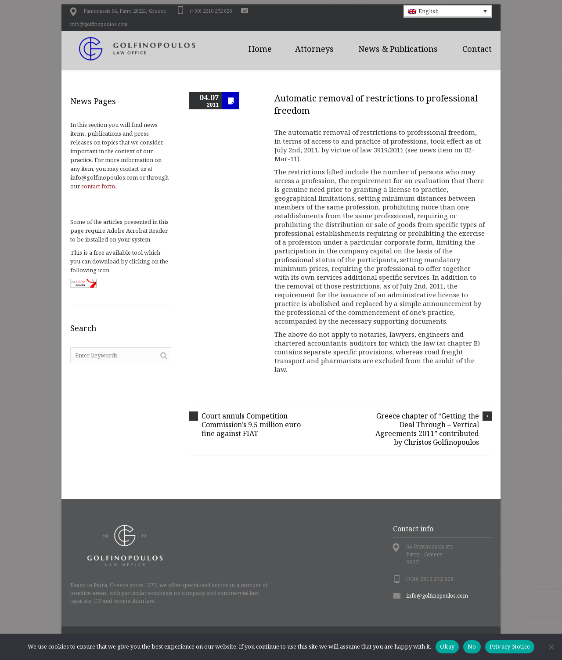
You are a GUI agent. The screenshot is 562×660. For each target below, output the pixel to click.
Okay (447, 646)
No (472, 646)
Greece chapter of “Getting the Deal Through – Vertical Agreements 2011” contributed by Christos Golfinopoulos (427, 429)
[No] (551, 646)
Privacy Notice (510, 646)
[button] (447, 11)
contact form (98, 186)
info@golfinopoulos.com (98, 24)
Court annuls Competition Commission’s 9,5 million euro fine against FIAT (251, 424)
